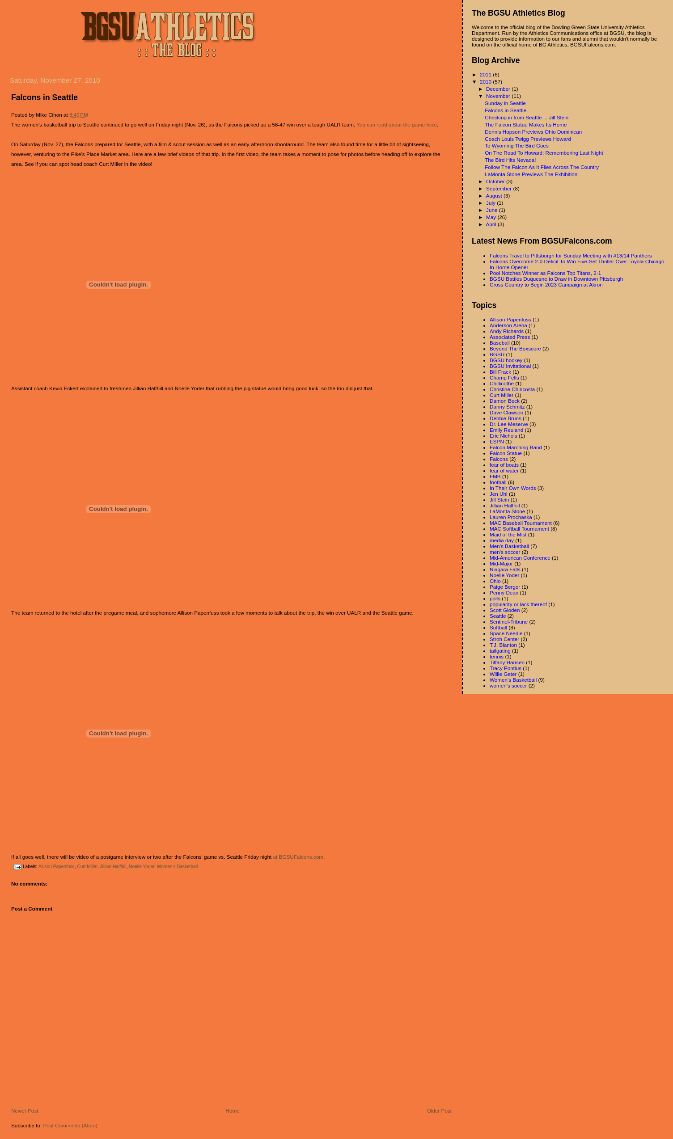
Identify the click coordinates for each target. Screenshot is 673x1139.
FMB (495, 476)
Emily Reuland (506, 430)
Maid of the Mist (508, 534)
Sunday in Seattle (505, 103)
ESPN (497, 441)
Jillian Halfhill (113, 866)
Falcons (499, 459)
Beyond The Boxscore (515, 348)
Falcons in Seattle (44, 97)
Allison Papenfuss (56, 866)
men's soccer (505, 552)
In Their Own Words (513, 488)
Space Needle (506, 633)
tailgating (500, 651)
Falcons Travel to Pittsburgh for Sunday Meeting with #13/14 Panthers (571, 255)
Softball (498, 627)
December (499, 89)
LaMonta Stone (507, 511)
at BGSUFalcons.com (298, 857)
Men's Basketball (509, 546)
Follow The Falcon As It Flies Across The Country (542, 167)
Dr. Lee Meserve (509, 424)
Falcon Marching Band (516, 447)
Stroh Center (504, 639)
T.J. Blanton (503, 645)
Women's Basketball (177, 866)
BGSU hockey (506, 360)
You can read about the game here (396, 124)
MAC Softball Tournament (519, 529)
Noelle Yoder (141, 866)
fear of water (504, 470)
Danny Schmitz (507, 406)
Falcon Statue (506, 453)
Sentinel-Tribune (509, 621)
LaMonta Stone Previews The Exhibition (531, 174)
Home (233, 1111)
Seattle (498, 616)
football (498, 482)
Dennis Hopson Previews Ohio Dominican (533, 132)
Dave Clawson (506, 412)
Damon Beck (505, 401)
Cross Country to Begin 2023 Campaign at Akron (546, 284)
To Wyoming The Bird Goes (517, 145)
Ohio (495, 581)
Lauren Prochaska (511, 517)
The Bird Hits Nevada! (510, 160)
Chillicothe (502, 383)
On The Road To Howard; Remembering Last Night (544, 153)
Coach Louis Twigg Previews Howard (528, 139)
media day (502, 540)
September (499, 188)
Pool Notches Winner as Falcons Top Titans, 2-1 (545, 273)
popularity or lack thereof (518, 604)
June (492, 210)
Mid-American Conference (520, 558)
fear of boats (504, 465)
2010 (486, 81)
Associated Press (510, 337)
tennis (497, 656)
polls (495, 598)
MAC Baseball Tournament (521, 523)
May (491, 217)
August (495, 195)
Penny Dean (504, 592)
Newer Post (24, 1111)
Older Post (439, 1111)
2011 (486, 74)
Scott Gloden (505, 610)
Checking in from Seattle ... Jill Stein (526, 117)
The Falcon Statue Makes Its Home (526, 124)
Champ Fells (504, 377)
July (491, 203)
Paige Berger (505, 587)
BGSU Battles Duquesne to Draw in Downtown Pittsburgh (556, 279)
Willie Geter (503, 674)
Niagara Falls (505, 569)
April (492, 224)
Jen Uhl (499, 494)
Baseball (500, 343)
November (499, 96)
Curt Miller (87, 866)
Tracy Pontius (505, 668)
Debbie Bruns (505, 418)
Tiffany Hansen (507, 662)
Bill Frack (500, 372)
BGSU (497, 354)
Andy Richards (507, 331)
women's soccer (508, 685)
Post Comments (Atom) (70, 1125)
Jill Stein (499, 499)
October (496, 181)
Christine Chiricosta (512, 389)
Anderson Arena (508, 325)
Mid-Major (501, 563)
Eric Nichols (503, 436)
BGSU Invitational (510, 366)
